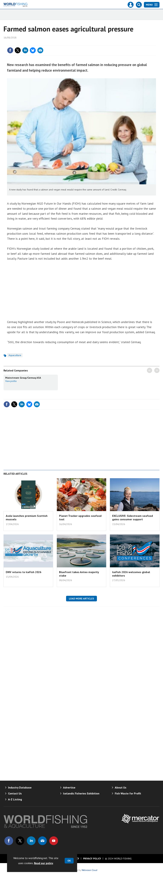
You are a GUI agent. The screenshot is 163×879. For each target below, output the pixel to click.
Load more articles (81, 598)
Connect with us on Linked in (31, 840)
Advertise (69, 787)
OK (69, 860)
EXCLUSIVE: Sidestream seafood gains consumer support (132, 517)
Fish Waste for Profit (128, 793)
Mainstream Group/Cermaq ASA (23, 377)
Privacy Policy (92, 858)
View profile (11, 381)
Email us (42, 840)
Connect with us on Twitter (20, 840)
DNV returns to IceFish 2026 (23, 572)
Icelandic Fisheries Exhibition (81, 793)
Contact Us (15, 793)
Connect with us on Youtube (53, 840)
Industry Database (20, 787)
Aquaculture (15, 355)
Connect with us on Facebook (8, 840)
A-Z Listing (15, 799)
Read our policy (43, 863)
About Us (120, 787)
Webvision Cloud (89, 870)
